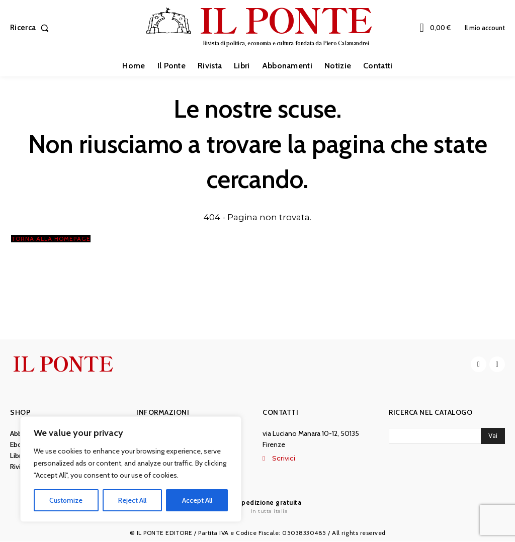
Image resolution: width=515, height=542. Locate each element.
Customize (65, 500)
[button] (31, 28)
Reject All (132, 500)
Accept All (197, 500)
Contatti (280, 412)
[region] (130, 469)
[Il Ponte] (258, 506)
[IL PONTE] (258, 26)
